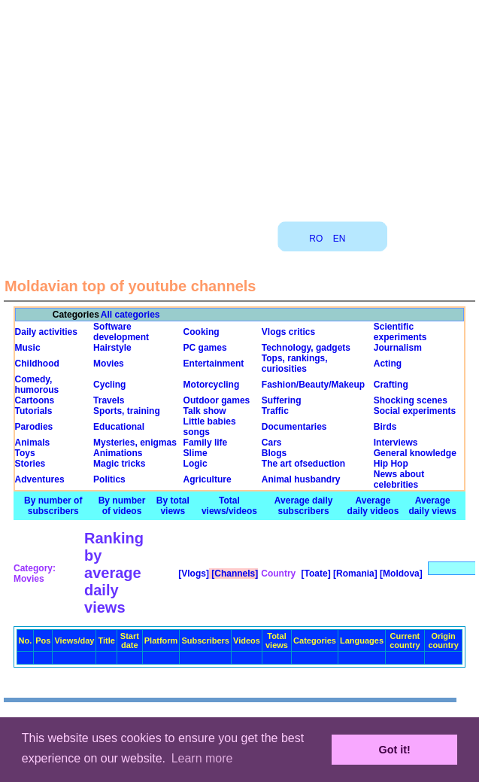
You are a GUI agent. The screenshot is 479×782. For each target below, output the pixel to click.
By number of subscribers (53, 505)
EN (339, 238)
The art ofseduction (303, 463)
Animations (117, 453)
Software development (121, 331)
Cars (272, 442)
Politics (109, 479)
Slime (195, 453)
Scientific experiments (400, 331)
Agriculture (207, 479)
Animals (32, 442)
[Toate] (314, 573)
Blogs (274, 453)
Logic (195, 463)
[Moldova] (400, 573)
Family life (205, 442)
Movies (108, 363)
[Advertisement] (239, 105)
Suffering (282, 400)
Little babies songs (209, 426)
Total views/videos (229, 505)
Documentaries (294, 426)
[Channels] (233, 573)
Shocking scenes (410, 400)
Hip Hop (391, 463)
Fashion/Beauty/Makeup (313, 384)
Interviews (396, 442)
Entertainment (213, 363)
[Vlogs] (192, 573)
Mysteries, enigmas (135, 442)
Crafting (391, 384)
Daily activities (46, 332)
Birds (385, 426)
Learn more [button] (202, 758)
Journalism (398, 347)
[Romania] (354, 573)
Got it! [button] (395, 750)
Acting (388, 363)
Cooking (201, 332)
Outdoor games (216, 400)
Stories (30, 463)
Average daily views (432, 505)
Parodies (34, 426)
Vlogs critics (288, 332)
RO (316, 238)
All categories (130, 314)
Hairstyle (112, 347)
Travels (108, 400)
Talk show (204, 411)
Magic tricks (119, 463)
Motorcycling (211, 384)
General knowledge (415, 453)
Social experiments (415, 411)
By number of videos (122, 505)
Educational (118, 426)
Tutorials (34, 411)
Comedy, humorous (37, 384)
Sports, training (126, 411)
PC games (205, 347)
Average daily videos (373, 505)
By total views (172, 505)
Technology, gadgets (306, 347)
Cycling (109, 384)
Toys (25, 453)
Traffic (275, 411)
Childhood (37, 363)
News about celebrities (399, 479)
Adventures (40, 479)
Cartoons (35, 400)
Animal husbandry (301, 479)
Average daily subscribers (303, 505)
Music (28, 347)
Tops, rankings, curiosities (295, 363)
